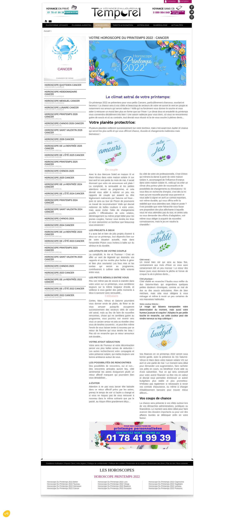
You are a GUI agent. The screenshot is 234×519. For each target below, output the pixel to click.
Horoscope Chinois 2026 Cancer (65, 124)
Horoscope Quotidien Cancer (65, 86)
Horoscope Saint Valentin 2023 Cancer (65, 259)
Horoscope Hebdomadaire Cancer (65, 94)
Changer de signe (64, 78)
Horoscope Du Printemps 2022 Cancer (63, 488)
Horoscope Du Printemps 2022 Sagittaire (166, 484)
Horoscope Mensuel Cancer (65, 102)
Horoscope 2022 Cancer (65, 296)
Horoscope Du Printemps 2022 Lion (113, 482)
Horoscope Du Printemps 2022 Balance (114, 486)
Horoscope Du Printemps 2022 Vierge (113, 484)
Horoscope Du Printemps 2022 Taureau (63, 484)
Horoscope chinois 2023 (65, 267)
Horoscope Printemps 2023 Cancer (65, 250)
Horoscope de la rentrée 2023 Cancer (65, 234)
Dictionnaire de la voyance (136, 463)
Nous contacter (182, 463)
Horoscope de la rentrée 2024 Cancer (65, 186)
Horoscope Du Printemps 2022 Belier (62, 482)
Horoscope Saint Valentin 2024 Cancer (65, 211)
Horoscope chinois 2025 (65, 172)
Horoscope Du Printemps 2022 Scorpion (114, 488)
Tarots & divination (123, 25)
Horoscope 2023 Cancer (65, 273)
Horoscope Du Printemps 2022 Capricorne (166, 482)
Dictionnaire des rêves (156, 463)
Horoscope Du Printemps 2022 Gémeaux (64, 486)
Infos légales (81, 463)
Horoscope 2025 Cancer (65, 178)
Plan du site (170, 463)
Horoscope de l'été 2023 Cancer (65, 242)
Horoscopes (102, 25)
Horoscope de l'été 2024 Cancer (65, 194)
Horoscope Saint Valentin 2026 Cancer (65, 132)
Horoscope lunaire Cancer (65, 108)
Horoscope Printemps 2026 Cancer (65, 116)
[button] (6, 513)
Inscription (184, 1)
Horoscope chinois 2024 (65, 219)
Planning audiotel (81, 25)
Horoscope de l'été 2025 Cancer (65, 156)
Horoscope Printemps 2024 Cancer (65, 202)
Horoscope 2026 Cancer (65, 140)
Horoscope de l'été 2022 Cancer (65, 289)
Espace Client (69, 463)
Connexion (171, 1)
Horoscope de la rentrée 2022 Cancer (65, 281)
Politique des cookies (117, 463)
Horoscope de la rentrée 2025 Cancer (65, 148)
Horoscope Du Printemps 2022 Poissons (165, 488)
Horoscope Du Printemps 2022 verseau (165, 486)
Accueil (47, 31)
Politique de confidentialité (97, 463)
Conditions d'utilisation (54, 463)
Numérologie (160, 25)
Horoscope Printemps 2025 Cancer (65, 164)
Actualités (177, 25)
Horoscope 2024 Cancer (65, 226)
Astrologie (143, 25)
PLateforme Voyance (57, 25)
